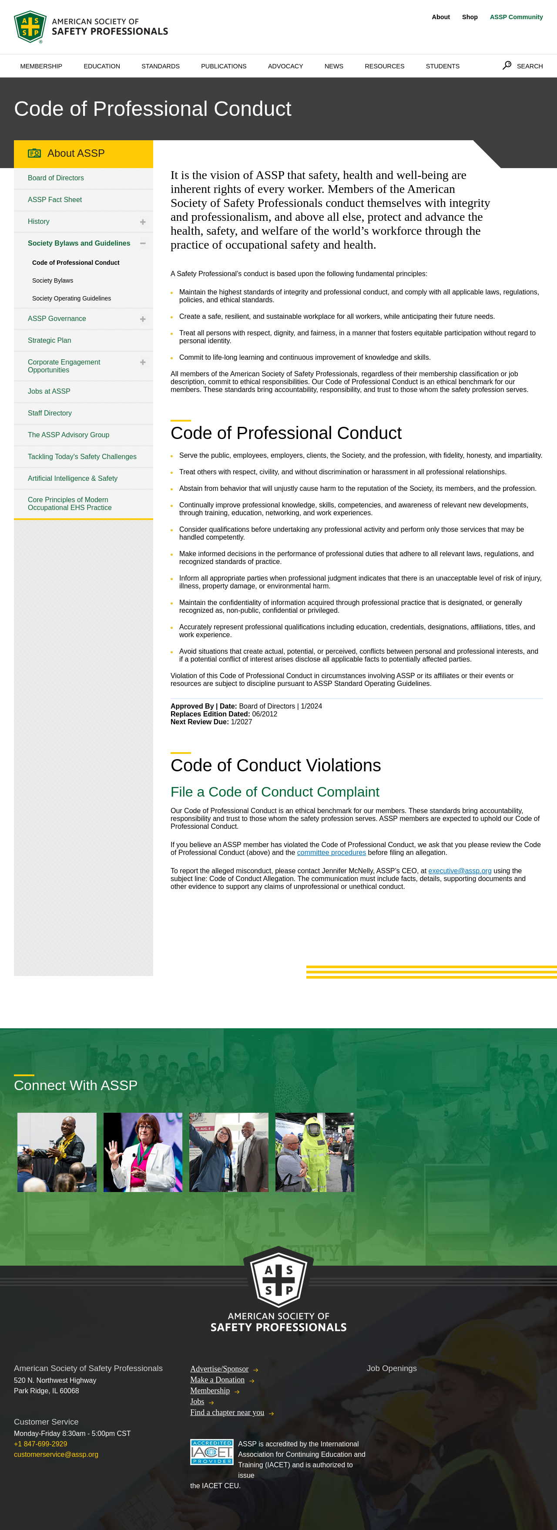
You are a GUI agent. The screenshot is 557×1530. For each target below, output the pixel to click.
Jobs (197, 1401)
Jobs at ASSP (49, 391)
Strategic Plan (49, 340)
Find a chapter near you (227, 1412)
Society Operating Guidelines (71, 298)
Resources (384, 66)
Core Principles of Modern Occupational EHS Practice (70, 503)
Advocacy (285, 66)
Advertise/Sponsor (219, 1369)
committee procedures (331, 852)
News (334, 66)
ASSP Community (516, 17)
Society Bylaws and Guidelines (79, 243)
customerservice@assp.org (56, 1454)
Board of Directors (56, 178)
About (441, 17)
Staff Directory (50, 413)
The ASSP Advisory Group (68, 435)
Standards (160, 66)
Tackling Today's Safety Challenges (82, 456)
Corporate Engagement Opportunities (64, 366)
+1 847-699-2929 (40, 1444)
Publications (224, 66)
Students (443, 66)
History (39, 221)
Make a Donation (217, 1379)
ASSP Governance (57, 318)
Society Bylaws (52, 280)
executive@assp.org (460, 871)
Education (102, 66)
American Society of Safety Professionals (92, 27)
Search (530, 66)
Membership (41, 66)
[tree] (83, 343)
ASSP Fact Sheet (55, 199)
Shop (470, 17)
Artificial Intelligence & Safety (72, 478)
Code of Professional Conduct (76, 262)
